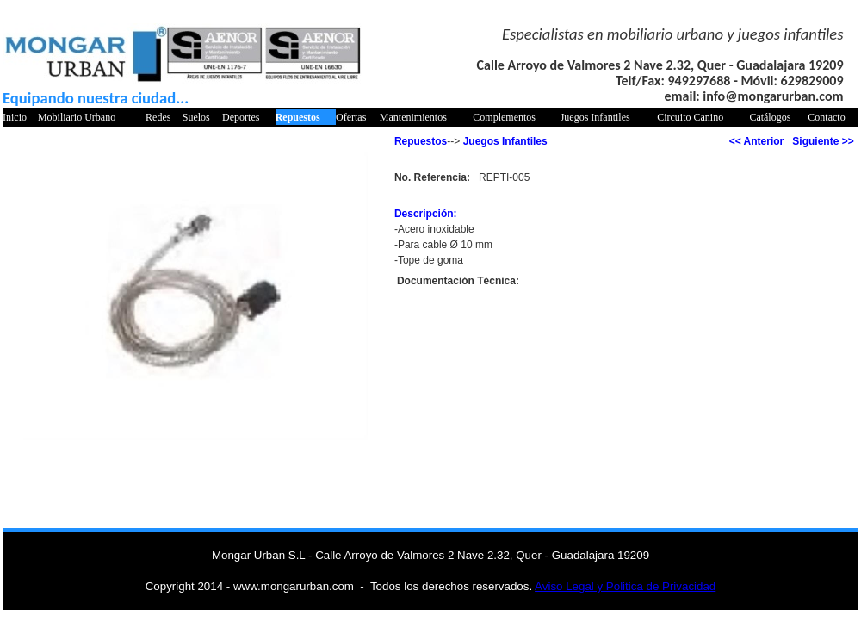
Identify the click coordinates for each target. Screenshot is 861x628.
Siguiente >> (822, 141)
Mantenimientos (413, 117)
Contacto (826, 117)
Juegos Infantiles (595, 117)
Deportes (240, 117)
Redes (158, 117)
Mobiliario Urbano (76, 117)
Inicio (15, 117)
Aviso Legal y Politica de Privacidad (625, 586)
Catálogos (769, 117)
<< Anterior (756, 141)
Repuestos (298, 117)
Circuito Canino (690, 117)
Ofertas (351, 117)
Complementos (504, 117)
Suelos (196, 117)
